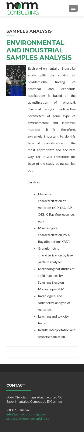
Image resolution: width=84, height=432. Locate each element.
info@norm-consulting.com (26, 414)
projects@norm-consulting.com (29, 418)
